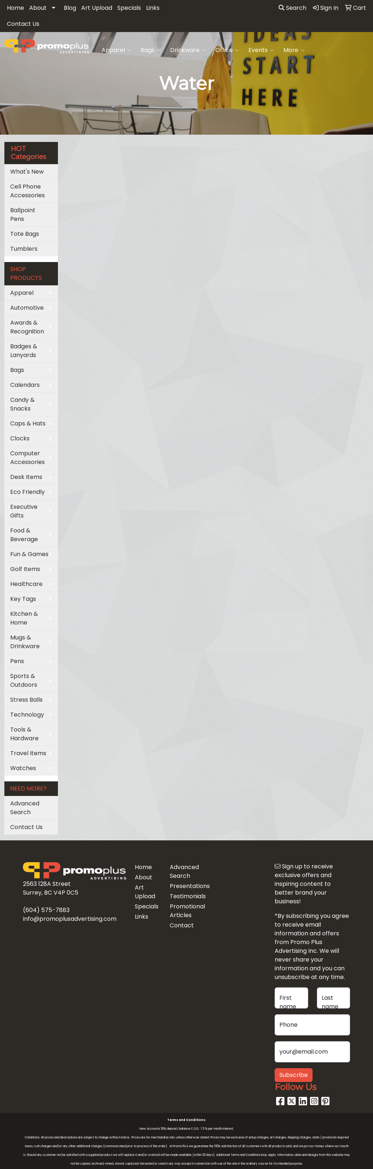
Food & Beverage (24, 534)
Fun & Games (29, 554)
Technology (27, 714)
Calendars (25, 385)
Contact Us (23, 24)
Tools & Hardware (24, 733)
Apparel (116, 50)
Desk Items (26, 477)
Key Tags (23, 599)
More (294, 50)
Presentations (183, 886)
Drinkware (188, 50)
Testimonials (183, 896)
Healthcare (26, 584)
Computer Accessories (27, 457)
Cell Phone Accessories (27, 190)
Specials (129, 8)
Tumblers (24, 249)
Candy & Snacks (22, 404)
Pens (17, 661)
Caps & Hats (28, 423)
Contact (182, 925)
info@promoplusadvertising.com (70, 919)
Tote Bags (24, 234)
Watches (23, 768)
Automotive (27, 308)
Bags (151, 50)
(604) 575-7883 (46, 910)
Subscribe (293, 1075)
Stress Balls (26, 700)
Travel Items (28, 753)
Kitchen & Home (24, 618)
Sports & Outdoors (23, 680)
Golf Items (25, 569)
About (38, 8)
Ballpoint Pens (22, 214)
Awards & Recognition (27, 327)
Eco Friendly (27, 492)
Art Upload (96, 8)
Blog (70, 8)
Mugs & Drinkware (25, 641)
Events (261, 50)
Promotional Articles (183, 910)
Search (292, 8)
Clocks (20, 438)
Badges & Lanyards (23, 350)
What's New (27, 171)
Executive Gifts (24, 511)
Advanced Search (24, 807)
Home (15, 8)
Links (153, 8)
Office (227, 50)
